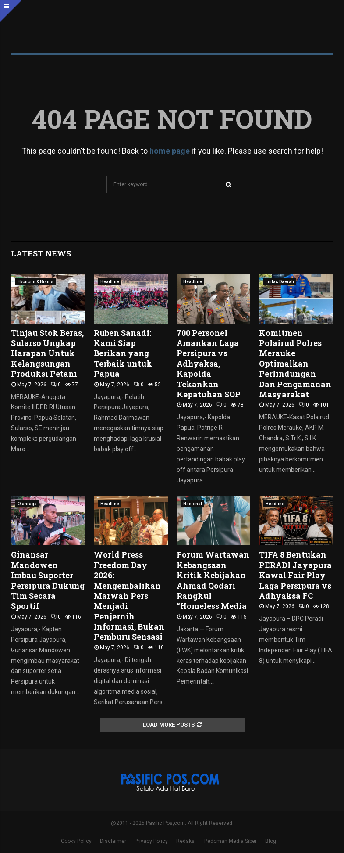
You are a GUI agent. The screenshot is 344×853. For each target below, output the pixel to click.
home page (169, 150)
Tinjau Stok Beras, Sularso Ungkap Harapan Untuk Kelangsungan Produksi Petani (47, 353)
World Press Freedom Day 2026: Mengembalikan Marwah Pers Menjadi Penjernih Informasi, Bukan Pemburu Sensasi (129, 595)
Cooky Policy (76, 841)
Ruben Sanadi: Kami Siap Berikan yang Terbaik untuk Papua (123, 353)
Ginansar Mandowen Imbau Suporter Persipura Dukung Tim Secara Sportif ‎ (48, 580)
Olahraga (27, 503)
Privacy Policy (151, 841)
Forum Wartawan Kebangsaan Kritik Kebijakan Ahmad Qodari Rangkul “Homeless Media (213, 580)
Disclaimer (113, 841)
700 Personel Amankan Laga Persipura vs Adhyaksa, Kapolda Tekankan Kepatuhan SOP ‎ (209, 364)
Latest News (41, 253)
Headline (109, 281)
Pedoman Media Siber (230, 841)
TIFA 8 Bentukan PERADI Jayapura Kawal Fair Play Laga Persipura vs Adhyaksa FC (295, 575)
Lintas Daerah (280, 281)
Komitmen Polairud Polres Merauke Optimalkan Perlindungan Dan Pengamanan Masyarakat (295, 364)
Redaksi (186, 841)
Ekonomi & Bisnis (35, 281)
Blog (270, 841)
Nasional (192, 503)
